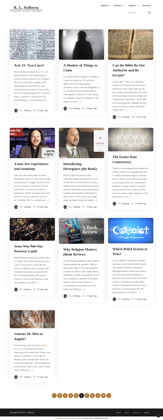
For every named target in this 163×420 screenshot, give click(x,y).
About (132, 5)
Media (104, 5)
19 (103, 395)
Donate (146, 5)
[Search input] (137, 12)
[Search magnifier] (149, 12)
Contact (136, 413)
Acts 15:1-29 (41, 71)
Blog (127, 413)
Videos (146, 413)
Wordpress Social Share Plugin (69, 418)
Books (118, 5)
